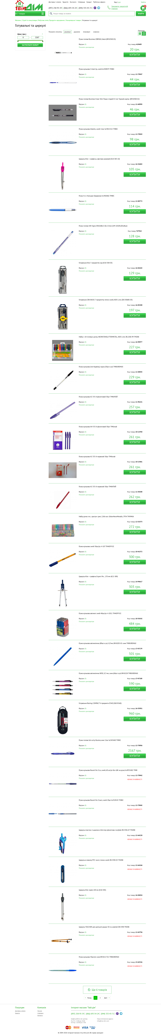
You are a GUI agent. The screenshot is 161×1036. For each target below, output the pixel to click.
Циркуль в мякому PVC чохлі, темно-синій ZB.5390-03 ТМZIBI (101, 860)
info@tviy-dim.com (103, 1021)
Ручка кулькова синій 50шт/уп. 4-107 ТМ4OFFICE (96, 546)
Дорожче (77, 32)
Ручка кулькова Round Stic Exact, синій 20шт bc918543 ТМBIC (101, 800)
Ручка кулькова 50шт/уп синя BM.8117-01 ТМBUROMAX (99, 957)
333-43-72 (85, 8)
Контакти (73, 2)
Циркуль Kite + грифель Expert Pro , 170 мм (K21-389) (98, 576)
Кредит (89, 2)
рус (119, 2)
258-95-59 (55, 8)
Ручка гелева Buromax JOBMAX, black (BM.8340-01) (97, 39)
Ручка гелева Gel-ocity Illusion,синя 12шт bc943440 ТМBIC (100, 740)
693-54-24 (70, 8)
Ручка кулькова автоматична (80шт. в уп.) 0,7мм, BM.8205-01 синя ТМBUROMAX (107, 643)
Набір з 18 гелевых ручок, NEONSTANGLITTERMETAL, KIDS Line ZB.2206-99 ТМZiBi (109, 337)
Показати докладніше (86, 47)
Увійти (143, 2)
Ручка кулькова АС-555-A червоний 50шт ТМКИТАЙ (97, 487)
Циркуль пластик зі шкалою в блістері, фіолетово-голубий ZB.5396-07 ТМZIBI (107, 830)
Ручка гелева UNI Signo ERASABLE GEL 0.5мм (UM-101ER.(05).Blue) (103, 226)
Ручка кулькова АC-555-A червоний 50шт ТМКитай (97, 456)
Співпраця (81, 2)
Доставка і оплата (55, 2)
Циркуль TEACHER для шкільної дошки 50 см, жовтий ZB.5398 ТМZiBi (104, 927)
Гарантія (65, 2)
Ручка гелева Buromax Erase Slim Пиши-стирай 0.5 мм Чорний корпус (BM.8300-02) (109, 99)
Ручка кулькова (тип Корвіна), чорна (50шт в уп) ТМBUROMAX (101, 367)
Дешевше (67, 32)
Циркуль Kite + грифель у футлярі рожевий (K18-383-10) (99, 159)
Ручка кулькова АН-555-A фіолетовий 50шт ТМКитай (98, 427)
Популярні (86, 32)
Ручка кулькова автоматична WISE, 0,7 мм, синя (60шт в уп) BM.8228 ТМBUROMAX (108, 673)
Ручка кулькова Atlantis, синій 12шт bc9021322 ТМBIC (98, 129)
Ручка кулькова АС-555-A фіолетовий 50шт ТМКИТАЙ (98, 397)
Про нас (39, 1011)
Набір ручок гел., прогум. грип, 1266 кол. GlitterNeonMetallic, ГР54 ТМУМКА (106, 516)
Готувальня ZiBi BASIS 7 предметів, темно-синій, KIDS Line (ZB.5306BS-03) (105, 300)
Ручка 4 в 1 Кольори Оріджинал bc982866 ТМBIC (96, 196)
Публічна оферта (99, 2)
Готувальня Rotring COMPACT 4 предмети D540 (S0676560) (100, 703)
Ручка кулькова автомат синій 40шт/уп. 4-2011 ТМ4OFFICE (100, 613)
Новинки (96, 32)
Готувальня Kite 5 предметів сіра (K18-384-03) (95, 263)
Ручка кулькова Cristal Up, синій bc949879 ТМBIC (96, 69)
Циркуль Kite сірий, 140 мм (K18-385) (92, 890)
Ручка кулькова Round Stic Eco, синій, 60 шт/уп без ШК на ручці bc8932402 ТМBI (108, 770)
